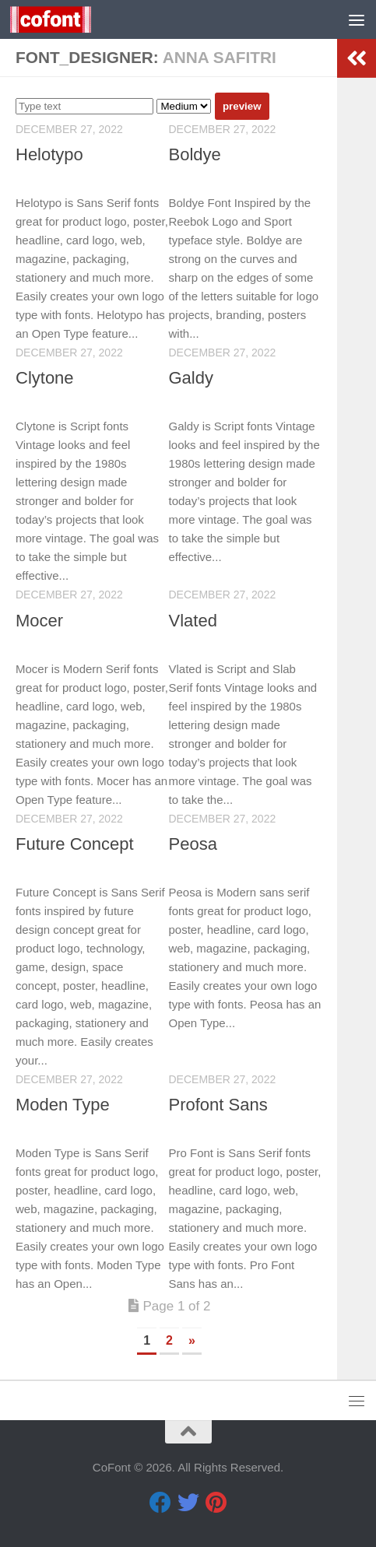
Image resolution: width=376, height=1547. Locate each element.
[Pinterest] (216, 1503)
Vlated (193, 620)
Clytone (45, 378)
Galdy (191, 378)
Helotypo (49, 154)
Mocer (39, 620)
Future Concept (75, 844)
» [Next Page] (191, 1340)
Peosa (193, 844)
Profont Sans (218, 1104)
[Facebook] (160, 1503)
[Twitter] (188, 1503)
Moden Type (63, 1104)
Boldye (195, 154)
